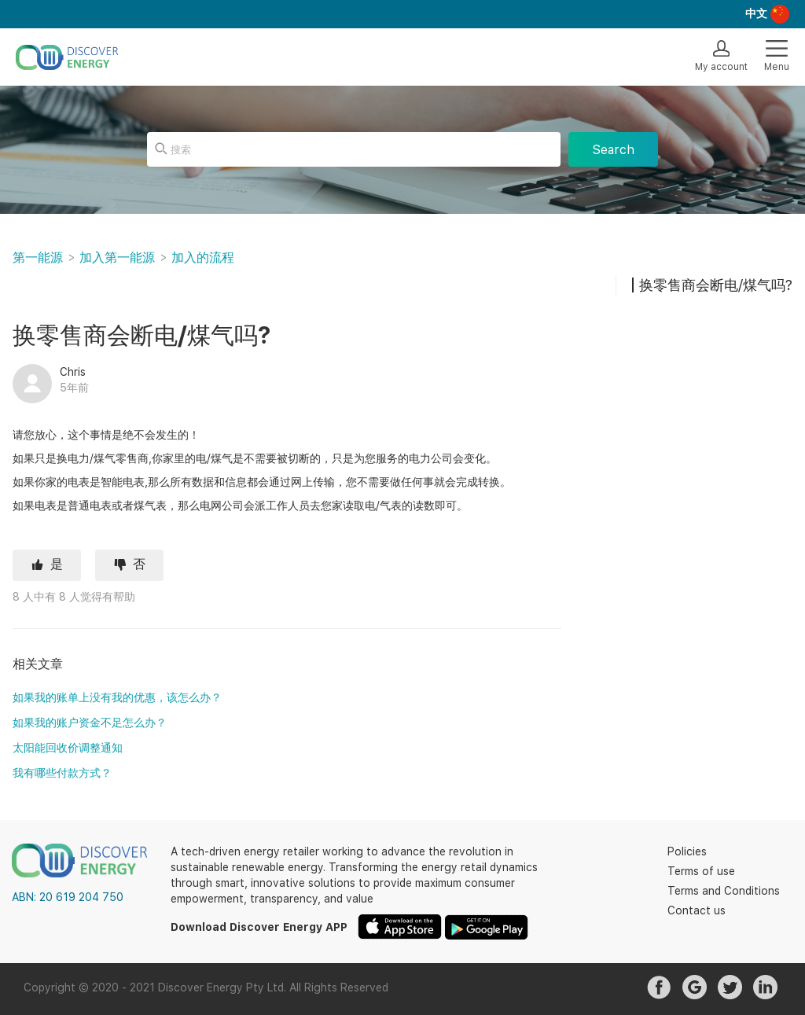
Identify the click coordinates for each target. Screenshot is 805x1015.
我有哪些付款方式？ (62, 773)
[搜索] (354, 149)
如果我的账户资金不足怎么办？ (90, 722)
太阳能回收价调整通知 (68, 747)
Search (613, 149)
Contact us (696, 910)
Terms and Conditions (723, 890)
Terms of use (701, 871)
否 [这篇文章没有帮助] (139, 564)
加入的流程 (202, 257)
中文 (756, 13)
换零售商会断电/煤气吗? (715, 285)
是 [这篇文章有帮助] (56, 564)
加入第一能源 (117, 257)
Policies (687, 851)
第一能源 (38, 257)
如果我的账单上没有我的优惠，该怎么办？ (117, 697)
